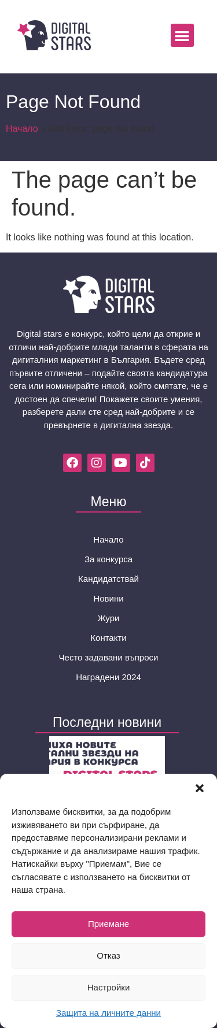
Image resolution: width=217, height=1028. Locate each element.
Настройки (108, 987)
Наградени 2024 (108, 677)
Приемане (108, 924)
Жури (109, 618)
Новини (108, 598)
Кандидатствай (108, 579)
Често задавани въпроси (109, 657)
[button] (199, 788)
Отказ (108, 955)
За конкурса (108, 559)
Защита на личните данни (108, 1013)
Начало (22, 128)
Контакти (108, 638)
